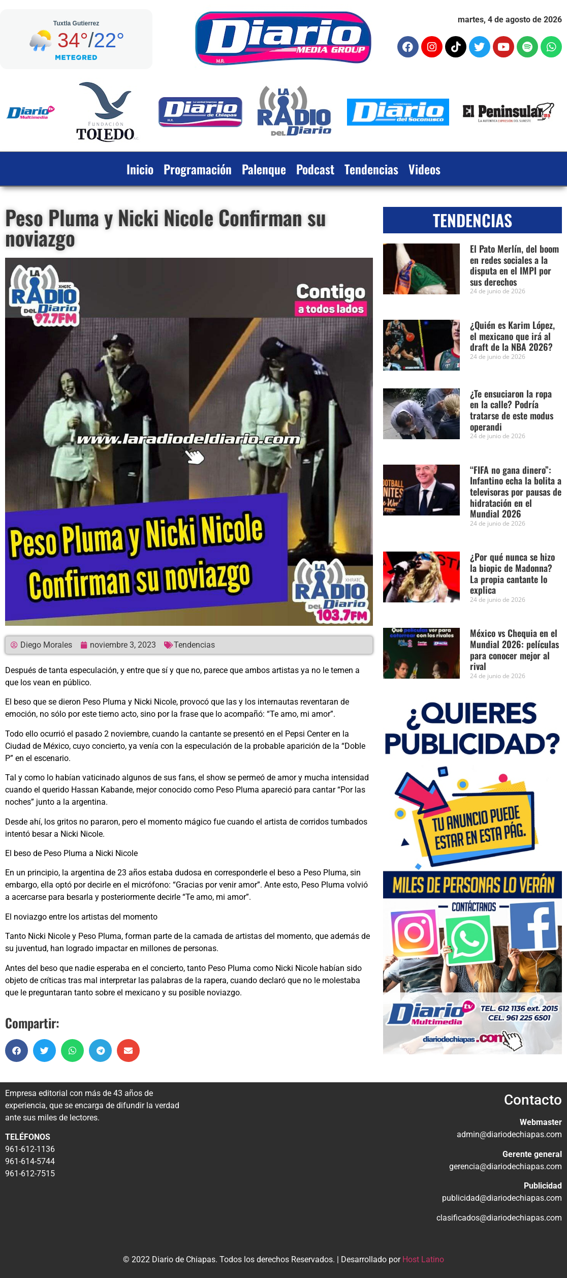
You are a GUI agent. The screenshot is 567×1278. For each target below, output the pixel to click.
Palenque (264, 169)
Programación (198, 169)
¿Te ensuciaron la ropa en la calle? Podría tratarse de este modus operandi (511, 410)
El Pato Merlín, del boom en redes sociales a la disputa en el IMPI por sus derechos (514, 265)
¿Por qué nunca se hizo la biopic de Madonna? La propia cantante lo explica (512, 573)
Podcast (315, 169)
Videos (424, 169)
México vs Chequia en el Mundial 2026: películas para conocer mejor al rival (514, 649)
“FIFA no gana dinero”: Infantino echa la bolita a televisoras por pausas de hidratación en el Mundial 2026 (515, 491)
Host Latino (423, 1259)
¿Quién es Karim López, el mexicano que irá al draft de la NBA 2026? (512, 335)
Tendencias (371, 169)
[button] (16, 1050)
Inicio (140, 169)
